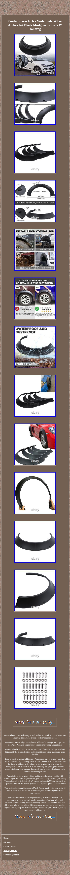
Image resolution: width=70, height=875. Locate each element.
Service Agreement (11, 855)
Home (6, 838)
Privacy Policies (10, 850)
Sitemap (6, 842)
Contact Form (9, 846)
